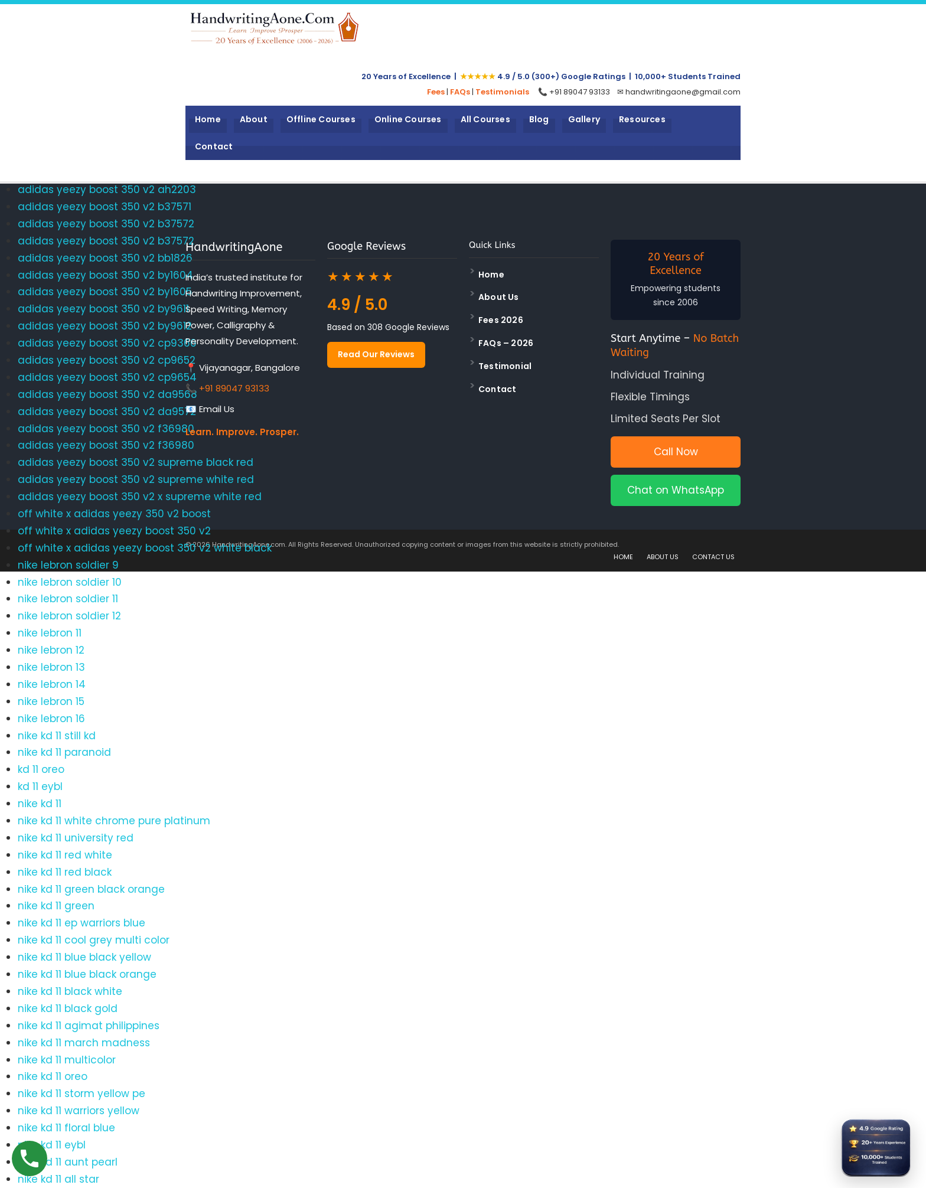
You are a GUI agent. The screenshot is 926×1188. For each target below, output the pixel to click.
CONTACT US (713, 557)
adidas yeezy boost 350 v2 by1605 (105, 292)
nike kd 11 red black (65, 872)
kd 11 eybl (40, 786)
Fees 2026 (500, 320)
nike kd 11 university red (75, 838)
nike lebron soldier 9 (68, 565)
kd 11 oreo (41, 769)
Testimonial (505, 366)
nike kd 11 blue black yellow (84, 957)
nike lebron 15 (51, 701)
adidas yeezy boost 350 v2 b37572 (106, 224)
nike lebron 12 (51, 650)
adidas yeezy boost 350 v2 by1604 (105, 275)
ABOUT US (663, 557)
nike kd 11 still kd (57, 736)
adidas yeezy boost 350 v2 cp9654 (107, 377)
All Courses (485, 119)
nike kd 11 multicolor (67, 1060)
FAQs (460, 91)
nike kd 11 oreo (52, 1076)
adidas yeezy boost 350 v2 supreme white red (136, 479)
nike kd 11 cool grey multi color (93, 940)
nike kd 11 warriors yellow (78, 1111)
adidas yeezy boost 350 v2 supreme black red (135, 462)
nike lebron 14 (52, 684)
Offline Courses (321, 119)
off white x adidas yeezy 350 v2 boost (114, 514)
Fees (436, 91)
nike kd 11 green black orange (91, 889)
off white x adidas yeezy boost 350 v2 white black (145, 548)
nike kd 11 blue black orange (87, 974)
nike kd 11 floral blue (66, 1128)
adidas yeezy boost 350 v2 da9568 (107, 394)
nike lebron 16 (51, 719)
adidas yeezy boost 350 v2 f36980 (106, 429)
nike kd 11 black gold (68, 1008)
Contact (214, 146)
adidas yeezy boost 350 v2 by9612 (105, 326)
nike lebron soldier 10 (70, 582)
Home (208, 119)
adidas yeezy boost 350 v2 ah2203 (107, 189)
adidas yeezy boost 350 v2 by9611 (103, 309)
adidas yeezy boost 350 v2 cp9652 (106, 360)
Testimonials (502, 91)
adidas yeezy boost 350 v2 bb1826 (105, 258)
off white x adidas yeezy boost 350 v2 (114, 531)
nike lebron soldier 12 (69, 616)
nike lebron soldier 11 (68, 599)
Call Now (676, 452)
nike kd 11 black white (70, 991)
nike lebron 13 (51, 667)
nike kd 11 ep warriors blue (81, 923)
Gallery (584, 119)
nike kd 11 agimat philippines (88, 1026)
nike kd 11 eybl (52, 1145)
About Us (498, 297)
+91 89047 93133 (234, 388)
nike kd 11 (39, 804)
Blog (539, 119)
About (254, 119)
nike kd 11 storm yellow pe (81, 1093)
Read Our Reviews (376, 354)
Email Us (216, 409)
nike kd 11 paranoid (64, 752)
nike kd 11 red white (65, 855)
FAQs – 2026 (505, 343)
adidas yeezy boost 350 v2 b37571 (104, 207)
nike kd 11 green (56, 906)
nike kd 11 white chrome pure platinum (114, 821)
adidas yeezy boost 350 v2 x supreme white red (140, 496)
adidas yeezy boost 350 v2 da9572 (107, 411)
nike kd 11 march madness (84, 1043)
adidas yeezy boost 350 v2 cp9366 (107, 343)
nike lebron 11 (49, 633)
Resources (642, 119)
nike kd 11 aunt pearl (68, 1162)
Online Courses (408, 119)
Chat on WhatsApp (675, 490)
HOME (623, 557)
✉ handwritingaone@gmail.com (679, 91)
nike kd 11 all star (58, 1179)
